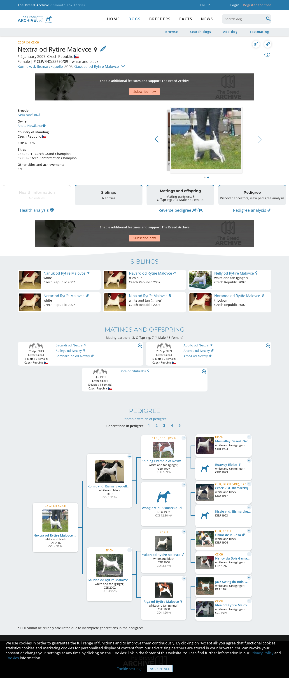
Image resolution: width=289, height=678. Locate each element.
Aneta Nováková (32, 110)
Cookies (12, 657)
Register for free (257, 5)
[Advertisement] (127, 79)
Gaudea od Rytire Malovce (96, 66)
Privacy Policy (261, 653)
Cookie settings (129, 668)
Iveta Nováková (29, 99)
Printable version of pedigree (145, 392)
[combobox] (246, 19)
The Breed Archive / (35, 5)
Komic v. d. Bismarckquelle (40, 66)
